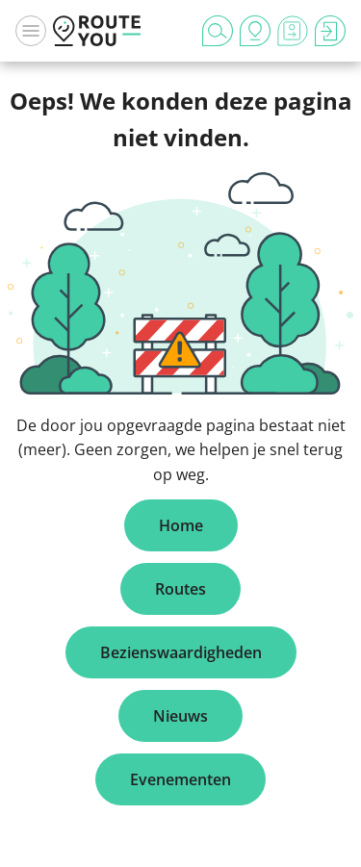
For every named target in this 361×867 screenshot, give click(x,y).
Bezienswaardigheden (181, 652)
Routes (180, 588)
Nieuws (180, 716)
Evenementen (180, 779)
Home (181, 525)
